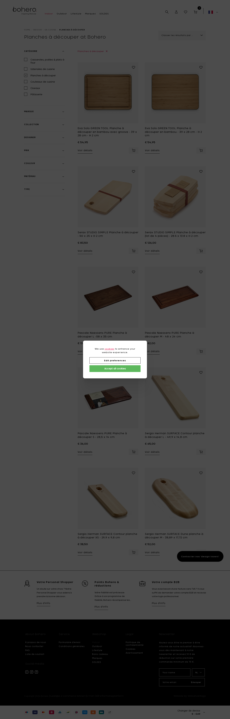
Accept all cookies (115, 368)
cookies (109, 349)
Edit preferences (115, 360)
